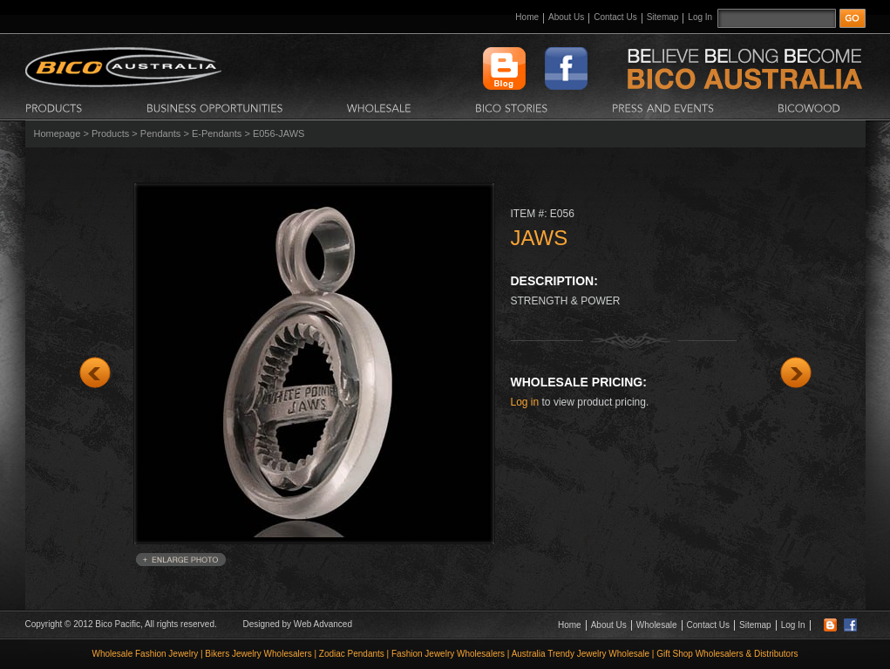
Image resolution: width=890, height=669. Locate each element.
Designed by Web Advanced (297, 624)
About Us (566, 17)
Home (527, 17)
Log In (700, 17)
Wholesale (656, 625)
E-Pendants (216, 133)
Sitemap (663, 17)
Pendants (160, 133)
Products (110, 133)
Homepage (57, 133)
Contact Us (615, 17)
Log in (525, 402)
